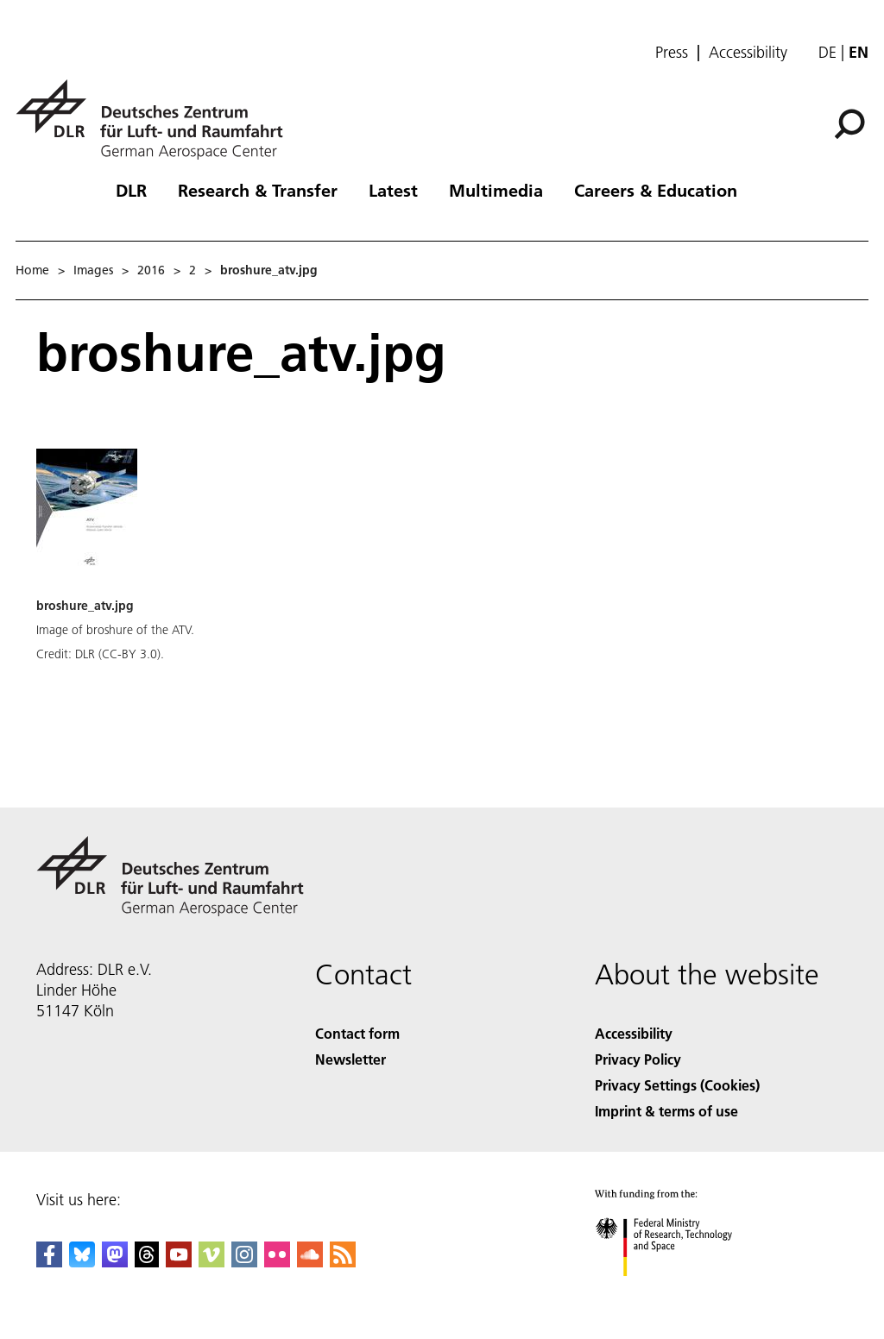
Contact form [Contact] (357, 1033)
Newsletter (350, 1059)
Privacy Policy (638, 1059)
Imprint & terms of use (666, 1111)
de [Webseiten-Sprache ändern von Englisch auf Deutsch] (827, 52)
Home (32, 270)
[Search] (849, 124)
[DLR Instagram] (244, 1262)
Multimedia (496, 190)
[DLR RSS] (343, 1262)
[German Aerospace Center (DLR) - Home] (156, 119)
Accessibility (748, 52)
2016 (151, 270)
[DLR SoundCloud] (310, 1262)
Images (93, 270)
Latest (393, 190)
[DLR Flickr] (277, 1262)
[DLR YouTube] (179, 1262)
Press (671, 52)
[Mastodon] (115, 1262)
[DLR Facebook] (49, 1262)
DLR (131, 190)
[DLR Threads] (147, 1262)
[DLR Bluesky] (82, 1262)
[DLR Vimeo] (211, 1262)
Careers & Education (655, 190)
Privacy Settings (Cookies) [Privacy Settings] (677, 1085)
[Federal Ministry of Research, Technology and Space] (679, 1291)
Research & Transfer (258, 190)
